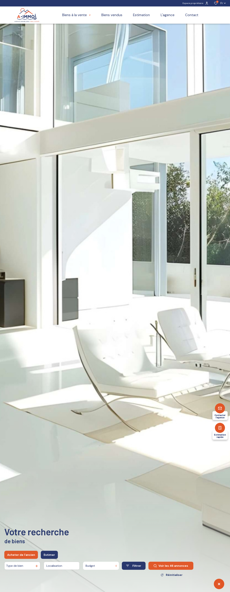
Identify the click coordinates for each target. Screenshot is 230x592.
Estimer (49, 560)
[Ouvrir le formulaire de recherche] (134, 571)
